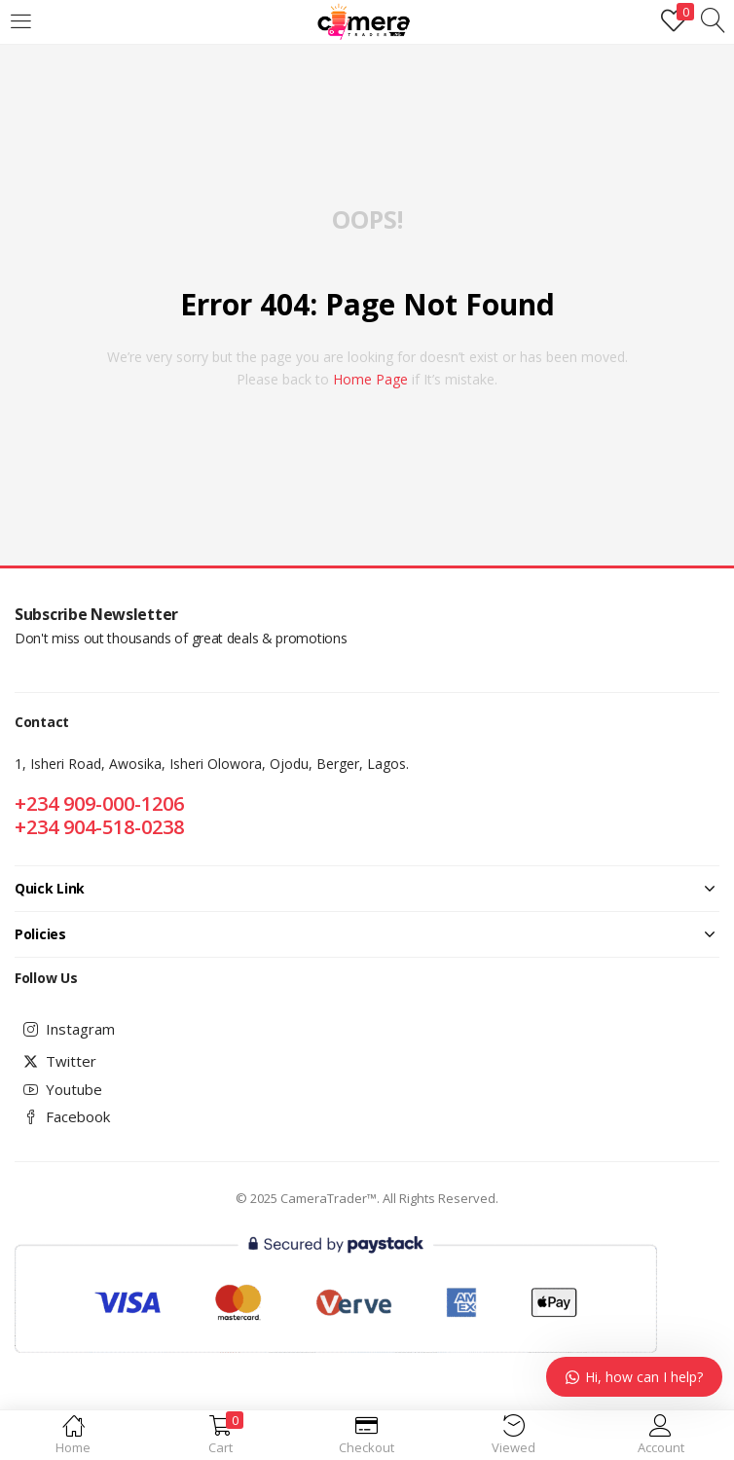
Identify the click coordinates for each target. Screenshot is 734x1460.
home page (370, 379)
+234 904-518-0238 (99, 827)
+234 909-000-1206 (99, 803)
